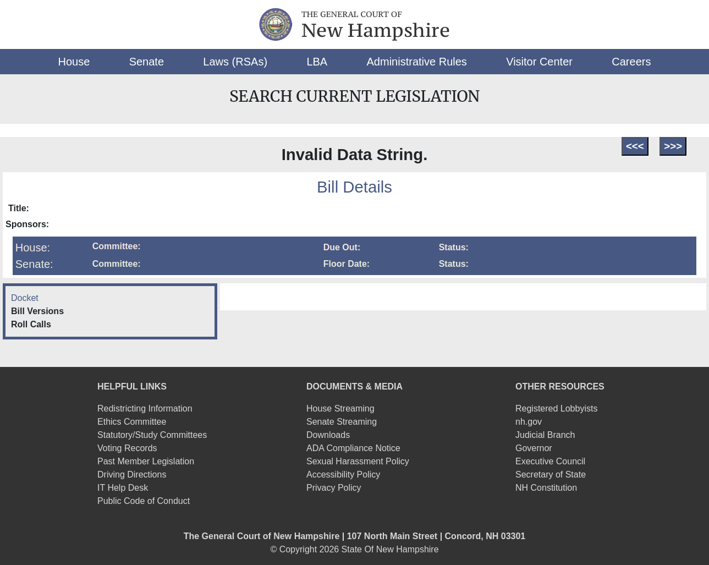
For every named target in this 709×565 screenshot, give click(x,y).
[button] (74, 61)
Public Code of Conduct (143, 501)
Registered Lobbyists (556, 408)
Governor (533, 448)
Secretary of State (550, 474)
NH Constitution (546, 487)
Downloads (328, 435)
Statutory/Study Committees (152, 435)
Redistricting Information (145, 408)
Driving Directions (131, 474)
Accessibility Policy (343, 474)
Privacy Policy (333, 487)
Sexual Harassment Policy (357, 461)
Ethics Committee (131, 421)
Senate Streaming (341, 421)
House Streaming (340, 408)
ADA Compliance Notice (353, 448)
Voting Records (127, 448)
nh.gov (528, 421)
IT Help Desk (122, 487)
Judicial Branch (545, 435)
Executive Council (550, 461)
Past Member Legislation (145, 461)
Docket (25, 298)
